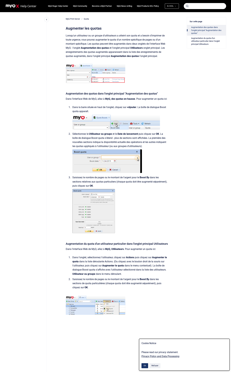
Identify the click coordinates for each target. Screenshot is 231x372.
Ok (145, 365)
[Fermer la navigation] (46, 19)
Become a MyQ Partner (102, 6)
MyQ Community (80, 6)
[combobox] (205, 6)
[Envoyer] (187, 6)
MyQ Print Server (73, 19)
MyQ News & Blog (124, 6)
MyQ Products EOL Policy (148, 6)
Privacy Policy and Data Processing (160, 356)
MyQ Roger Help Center (58, 6)
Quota (86, 19)
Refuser (154, 365)
